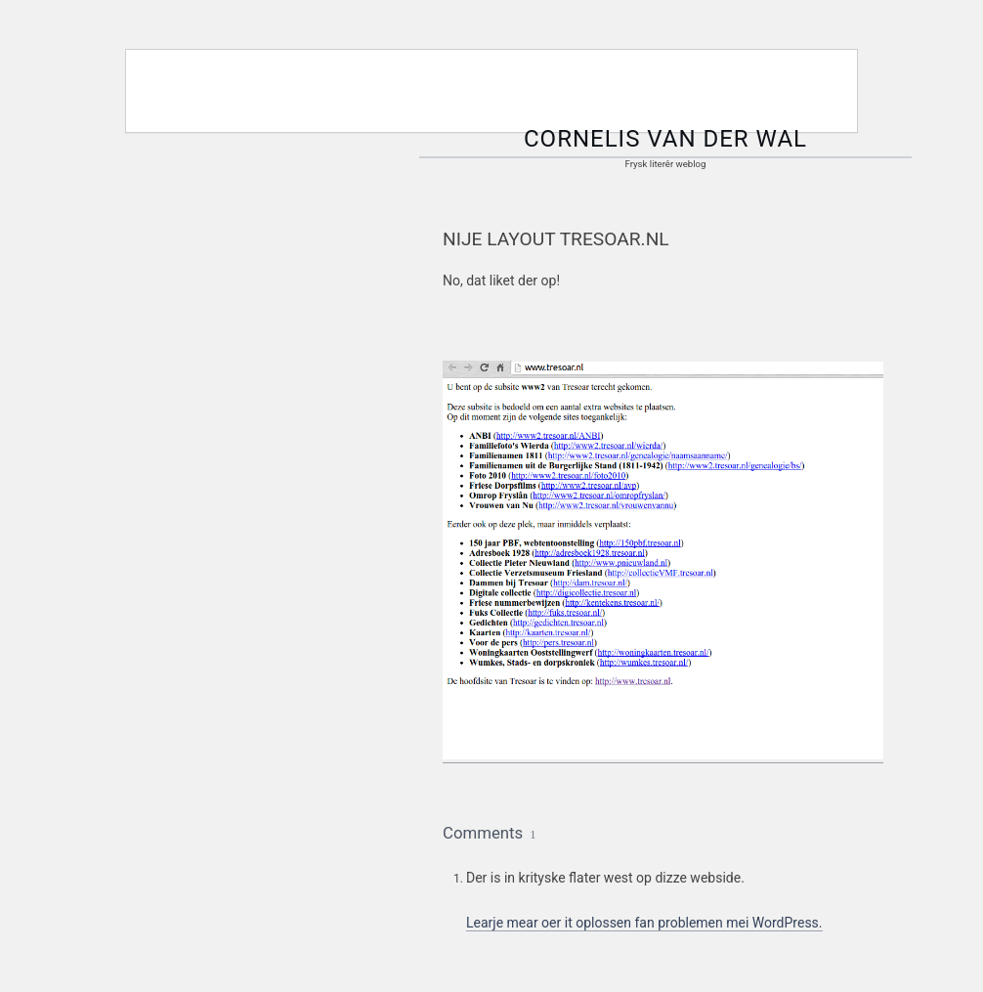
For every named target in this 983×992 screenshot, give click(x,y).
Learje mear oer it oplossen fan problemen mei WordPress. (644, 922)
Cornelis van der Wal (665, 138)
